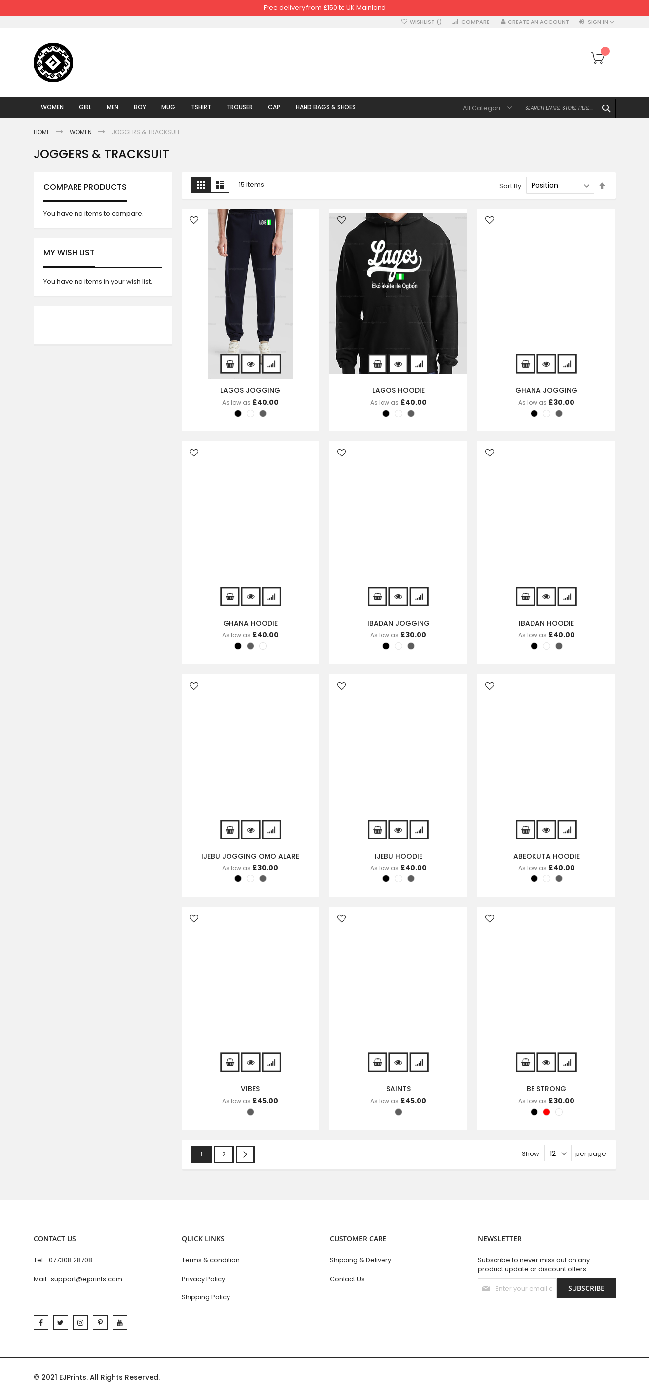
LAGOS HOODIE (398, 391)
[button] (194, 222)
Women (81, 133)
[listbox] (252, 415)
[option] (238, 414)
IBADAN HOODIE (546, 624)
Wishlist (426, 22)
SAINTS (398, 1090)
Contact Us (347, 1279)
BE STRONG (546, 1090)
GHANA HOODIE (250, 624)
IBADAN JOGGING (398, 624)
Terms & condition (211, 1260)
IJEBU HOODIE (398, 857)
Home (42, 133)
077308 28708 (70, 1260)
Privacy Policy (203, 1279)
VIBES (250, 1090)
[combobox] (537, 108)
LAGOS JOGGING (250, 391)
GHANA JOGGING (546, 391)
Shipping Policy (206, 1297)
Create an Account (538, 22)
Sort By (510, 187)
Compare (475, 22)
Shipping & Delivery (360, 1260)
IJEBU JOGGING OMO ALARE (250, 857)
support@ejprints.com (86, 1279)
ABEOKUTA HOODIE (546, 857)
